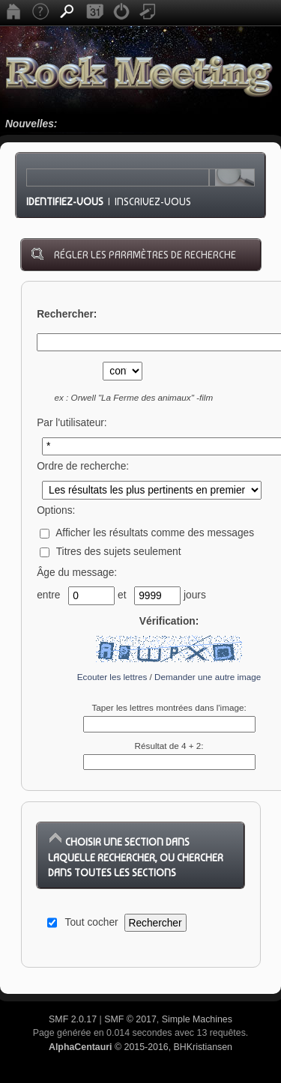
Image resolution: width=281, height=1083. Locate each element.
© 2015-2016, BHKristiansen (140, 1047)
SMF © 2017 (130, 1019)
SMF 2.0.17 (73, 1019)
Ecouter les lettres (112, 677)
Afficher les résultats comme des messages (147, 533)
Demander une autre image (207, 677)
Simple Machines (197, 1019)
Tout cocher (91, 922)
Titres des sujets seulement (110, 551)
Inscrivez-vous (153, 201)
